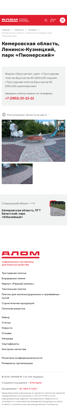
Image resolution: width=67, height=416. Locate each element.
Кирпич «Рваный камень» (18, 283)
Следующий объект (15, 203)
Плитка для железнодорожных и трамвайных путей (30, 296)
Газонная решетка (13, 308)
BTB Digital (36, 382)
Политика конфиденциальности (22, 357)
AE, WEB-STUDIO (28, 388)
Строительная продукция (18, 303)
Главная (6, 29)
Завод (5, 317)
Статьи (6, 322)
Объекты (19, 29)
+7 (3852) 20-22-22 (19, 98)
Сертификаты (10, 343)
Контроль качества (14, 349)
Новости (7, 327)
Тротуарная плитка (14, 273)
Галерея (32, 29)
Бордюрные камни (13, 278)
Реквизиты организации (17, 363)
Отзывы (7, 333)
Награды (7, 338)
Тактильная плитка (14, 288)
